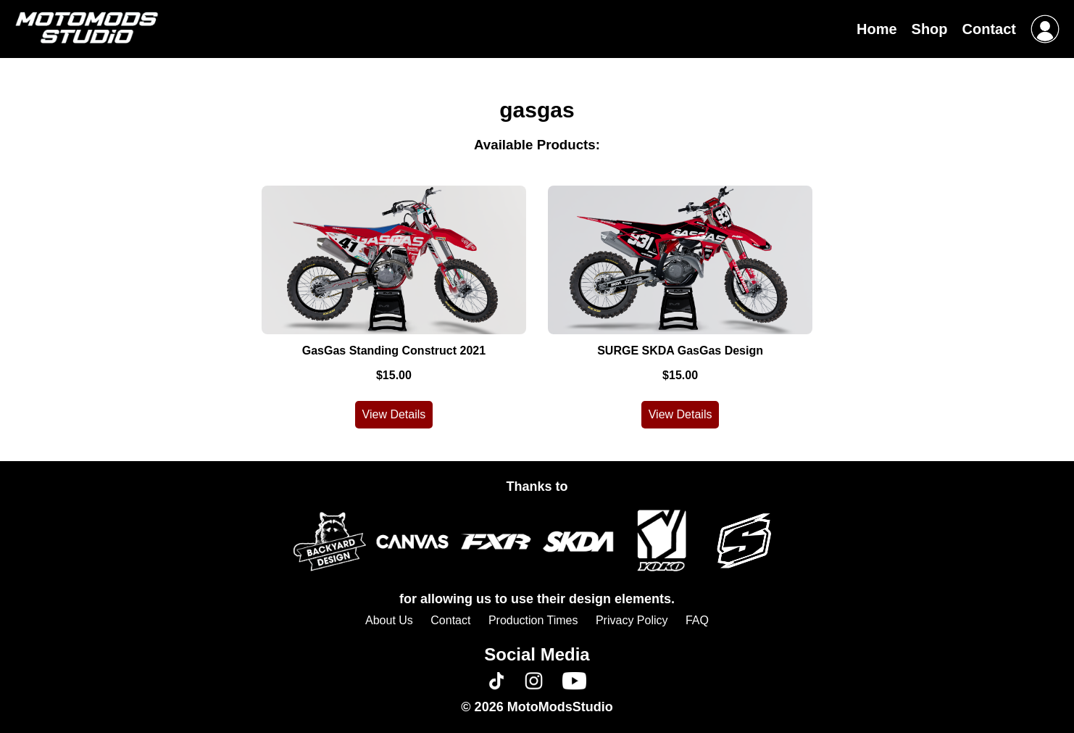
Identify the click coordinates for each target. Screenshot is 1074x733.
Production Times (533, 620)
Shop (930, 29)
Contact (989, 29)
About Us (389, 620)
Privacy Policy (632, 620)
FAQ (697, 620)
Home (877, 29)
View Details (394, 414)
